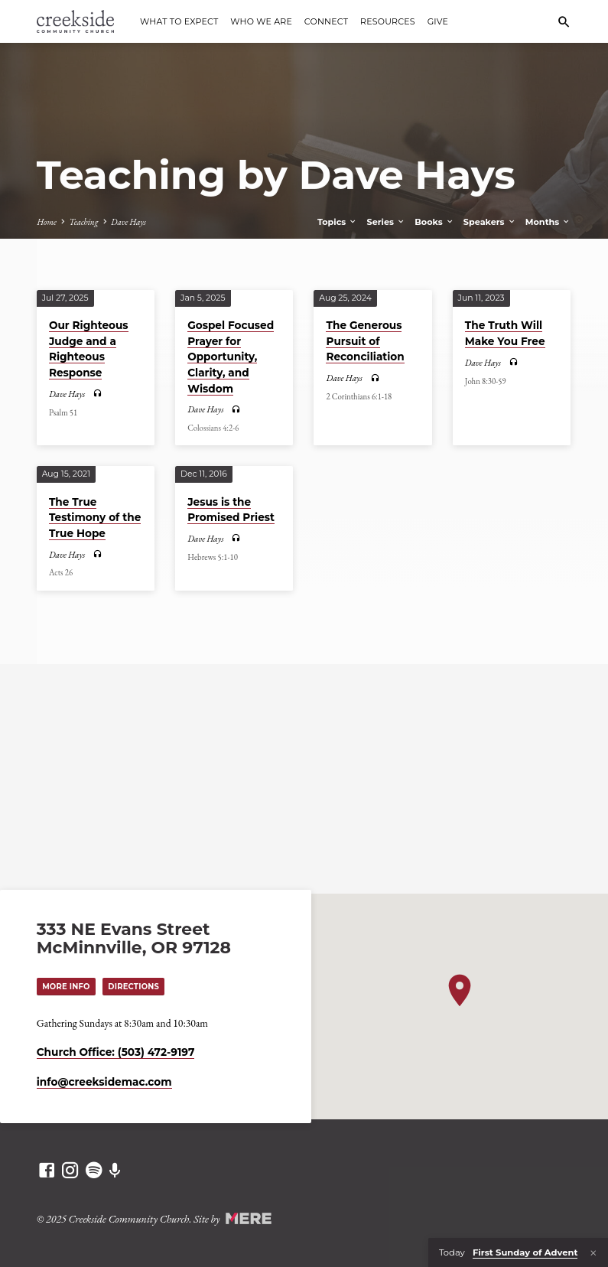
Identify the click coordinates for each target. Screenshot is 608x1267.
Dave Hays (128, 222)
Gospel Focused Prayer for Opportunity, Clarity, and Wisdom (230, 356)
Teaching (83, 222)
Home (47, 222)
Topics (337, 222)
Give (438, 21)
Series (386, 222)
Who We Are (261, 21)
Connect (326, 21)
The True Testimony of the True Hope (95, 517)
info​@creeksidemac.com (104, 1082)
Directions (136, 985)
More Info (66, 985)
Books (434, 222)
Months (548, 222)
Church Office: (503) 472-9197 (116, 1052)
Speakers (489, 222)
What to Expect (179, 21)
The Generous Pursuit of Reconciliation (365, 341)
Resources (387, 21)
